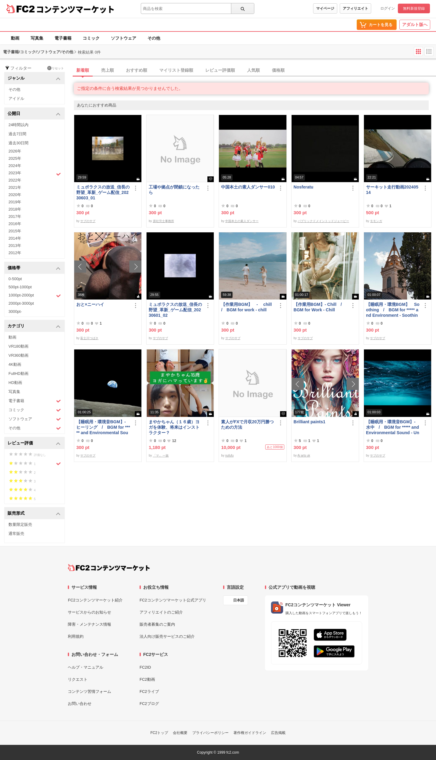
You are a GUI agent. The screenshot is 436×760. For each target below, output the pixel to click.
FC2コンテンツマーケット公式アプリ (173, 600)
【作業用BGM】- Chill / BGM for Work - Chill (320, 307)
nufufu (229, 455)
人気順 (253, 70)
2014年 (14, 238)
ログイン (387, 8)
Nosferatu (303, 187)
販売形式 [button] (34, 513)
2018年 (14, 209)
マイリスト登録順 (176, 70)
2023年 (34, 174)
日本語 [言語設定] (238, 600)
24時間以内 (18, 125)
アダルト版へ (415, 24)
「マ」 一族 (161, 455)
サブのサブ (87, 221)
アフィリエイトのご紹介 (161, 612)
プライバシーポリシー (210, 733)
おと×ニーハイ (90, 304)
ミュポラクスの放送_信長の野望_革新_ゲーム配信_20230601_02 (175, 310)
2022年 (14, 180)
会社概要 (180, 733)
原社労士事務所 (163, 221)
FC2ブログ (149, 703)
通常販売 (16, 533)
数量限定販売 (20, 524)
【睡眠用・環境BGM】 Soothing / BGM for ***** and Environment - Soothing (393, 310)
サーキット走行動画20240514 (392, 190)
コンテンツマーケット (75, 9)
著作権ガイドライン (249, 733)
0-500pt (15, 279)
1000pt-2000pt (34, 295)
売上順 (107, 70)
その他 (153, 38)
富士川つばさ (89, 338)
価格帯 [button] (34, 268)
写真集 (37, 38)
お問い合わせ (79, 703)
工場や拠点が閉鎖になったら (174, 190)
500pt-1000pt (20, 287)
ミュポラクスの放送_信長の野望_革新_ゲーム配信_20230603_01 (103, 192)
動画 (15, 38)
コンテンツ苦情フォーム (89, 691)
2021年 (14, 187)
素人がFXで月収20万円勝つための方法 (247, 424)
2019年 (14, 202)
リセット (55, 68)
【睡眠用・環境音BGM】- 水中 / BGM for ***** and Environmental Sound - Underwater (392, 427)
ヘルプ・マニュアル (85, 667)
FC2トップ (159, 733)
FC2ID (145, 667)
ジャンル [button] (34, 78)
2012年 (14, 253)
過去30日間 (18, 143)
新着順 (82, 70)
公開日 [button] (34, 114)
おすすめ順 (136, 70)
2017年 (14, 216)
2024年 (14, 165)
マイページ (325, 8)
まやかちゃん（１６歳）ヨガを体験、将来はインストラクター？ (174, 427)
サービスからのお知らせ (89, 612)
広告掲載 (278, 733)
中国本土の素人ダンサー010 (248, 187)
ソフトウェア (123, 38)
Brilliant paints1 (309, 421)
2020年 (14, 194)
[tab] (255, 70)
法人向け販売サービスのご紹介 (167, 636)
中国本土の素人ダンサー (242, 221)
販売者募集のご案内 (157, 624)
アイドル (16, 98)
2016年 (14, 223)
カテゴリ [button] (34, 326)
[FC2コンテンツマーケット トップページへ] (109, 567)
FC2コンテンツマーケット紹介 (95, 600)
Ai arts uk (303, 455)
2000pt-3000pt (21, 303)
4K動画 (14, 364)
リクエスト (78, 679)
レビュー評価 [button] (34, 443)
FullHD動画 (18, 373)
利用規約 (76, 636)
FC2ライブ (149, 691)
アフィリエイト (355, 8)
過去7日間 (17, 134)
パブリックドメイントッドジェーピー (323, 221)
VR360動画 (18, 355)
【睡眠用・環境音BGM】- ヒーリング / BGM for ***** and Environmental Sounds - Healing (103, 427)
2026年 (14, 151)
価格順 (278, 70)
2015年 (14, 231)
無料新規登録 (414, 8)
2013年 (14, 245)
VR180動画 (18, 346)
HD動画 (15, 382)
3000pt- (15, 311)
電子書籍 (62, 38)
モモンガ (376, 221)
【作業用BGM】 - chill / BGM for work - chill (248, 307)
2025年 (14, 158)
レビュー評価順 (220, 70)
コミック (91, 38)
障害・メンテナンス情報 (89, 624)
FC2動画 (147, 679)
